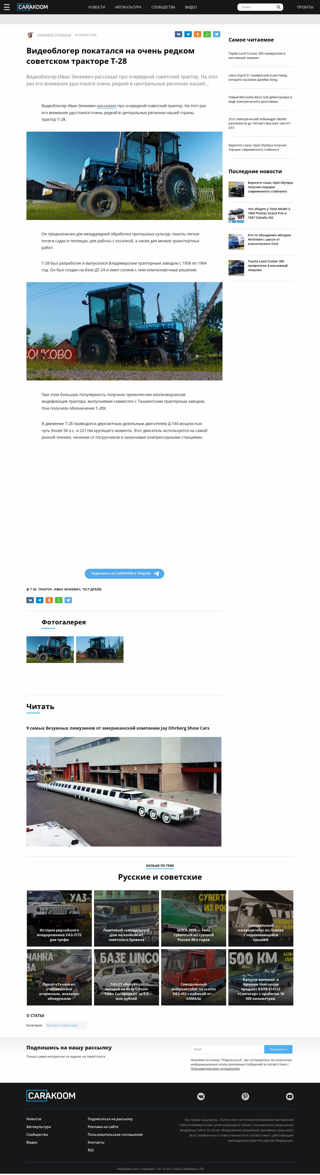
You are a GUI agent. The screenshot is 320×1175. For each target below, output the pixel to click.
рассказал (106, 105)
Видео (191, 7)
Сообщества (163, 7)
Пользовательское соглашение (115, 1135)
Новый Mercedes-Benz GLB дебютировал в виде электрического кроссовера (260, 99)
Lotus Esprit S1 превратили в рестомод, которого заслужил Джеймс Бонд (258, 77)
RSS (91, 1151)
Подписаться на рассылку (110, 1120)
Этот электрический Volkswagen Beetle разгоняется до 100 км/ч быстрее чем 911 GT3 (260, 123)
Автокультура (128, 7)
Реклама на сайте (103, 1128)
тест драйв (91, 589)
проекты (305, 7)
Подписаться (278, 1050)
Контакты (96, 1143)
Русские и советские (62, 1027)
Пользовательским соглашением (215, 1070)
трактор (45, 589)
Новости (96, 7)
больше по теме (160, 867)
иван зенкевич (67, 589)
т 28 (33, 589)
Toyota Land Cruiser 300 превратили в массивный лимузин (257, 55)
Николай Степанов (54, 35)
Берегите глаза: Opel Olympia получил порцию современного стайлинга (257, 147)
